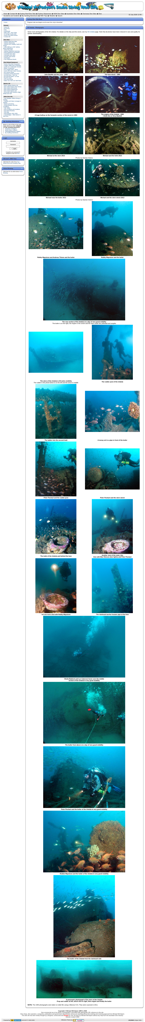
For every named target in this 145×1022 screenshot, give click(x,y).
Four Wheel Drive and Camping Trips (11, 162)
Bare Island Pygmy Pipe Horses (12, 86)
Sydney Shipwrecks (44, 14)
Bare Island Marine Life (10, 91)
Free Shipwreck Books (10, 59)
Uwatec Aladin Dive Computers (12, 65)
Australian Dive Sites (73, 14)
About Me (6, 27)
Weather (52, 16)
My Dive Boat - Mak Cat (10, 75)
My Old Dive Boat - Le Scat (11, 76)
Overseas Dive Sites (89, 14)
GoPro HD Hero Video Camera (12, 71)
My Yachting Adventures (30, 16)
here (18, 153)
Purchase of (11, 128)
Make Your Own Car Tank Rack (12, 80)
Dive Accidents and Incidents (12, 109)
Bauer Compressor (9, 68)
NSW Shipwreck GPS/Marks (12, 52)
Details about (11, 130)
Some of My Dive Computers (12, 64)
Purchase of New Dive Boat (11, 73)
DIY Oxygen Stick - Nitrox (11, 69)
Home (6, 14)
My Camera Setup (9, 72)
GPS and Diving (8, 79)
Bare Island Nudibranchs (11, 89)
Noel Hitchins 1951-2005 (11, 113)
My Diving (7, 28)
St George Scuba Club (10, 34)
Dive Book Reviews (9, 110)
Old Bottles (7, 58)
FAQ (5, 30)
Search (60, 16)
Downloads (7, 31)
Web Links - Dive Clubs (10, 32)
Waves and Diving (9, 104)
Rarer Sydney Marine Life (11, 85)
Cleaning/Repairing (12, 131)
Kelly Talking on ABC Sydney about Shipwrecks (11, 47)
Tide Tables (7, 108)
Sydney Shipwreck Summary (12, 51)
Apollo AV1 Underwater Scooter (12, 67)
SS (91, 32)
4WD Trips (43, 16)
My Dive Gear (8, 78)
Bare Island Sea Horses (10, 88)
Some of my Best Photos (11, 35)
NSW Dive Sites (59, 14)
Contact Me (13, 14)
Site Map (6, 112)
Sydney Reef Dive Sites (28, 14)
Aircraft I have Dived (9, 56)
